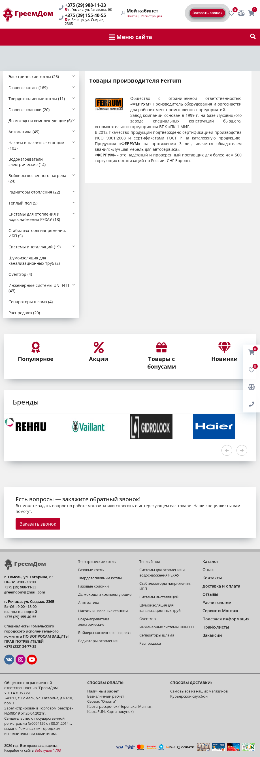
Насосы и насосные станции (103, 610)
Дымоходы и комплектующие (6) (40, 120)
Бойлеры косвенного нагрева (104, 632)
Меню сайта (130, 37)
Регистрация (151, 16)
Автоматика (88, 602)
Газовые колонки (93, 586)
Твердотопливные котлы (100, 577)
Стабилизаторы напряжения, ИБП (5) (37, 233)
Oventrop (147, 618)
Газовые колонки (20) (29, 109)
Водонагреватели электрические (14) (27, 161)
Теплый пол (149, 561)
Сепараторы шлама (156, 635)
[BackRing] (251, 404)
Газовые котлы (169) (28, 87)
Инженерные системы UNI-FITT (166, 626)
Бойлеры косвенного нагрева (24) (37, 178)
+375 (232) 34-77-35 (20, 646)
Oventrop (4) (20, 274)
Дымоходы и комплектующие (104, 594)
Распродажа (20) (24, 312)
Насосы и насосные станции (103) (36, 145)
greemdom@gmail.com (24, 592)
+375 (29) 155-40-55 (85, 15)
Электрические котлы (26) (33, 76)
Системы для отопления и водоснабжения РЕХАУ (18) (34, 216)
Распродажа (150, 643)
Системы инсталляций (158, 596)
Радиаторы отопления (98, 640)
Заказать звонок (38, 524)
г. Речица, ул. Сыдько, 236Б (84, 21)
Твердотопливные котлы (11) (36, 98)
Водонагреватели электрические (93, 621)
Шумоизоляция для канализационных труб (160, 608)
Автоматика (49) (23, 131)
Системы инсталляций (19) (34, 247)
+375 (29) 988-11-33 (85, 5)
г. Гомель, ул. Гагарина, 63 (90, 9)
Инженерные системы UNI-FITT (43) (39, 288)
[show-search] (253, 37)
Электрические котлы (97, 561)
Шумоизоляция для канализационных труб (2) (34, 260)
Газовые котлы (91, 569)
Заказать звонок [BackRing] (207, 13)
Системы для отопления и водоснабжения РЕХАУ (162, 572)
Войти (132, 16)
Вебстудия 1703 (48, 750)
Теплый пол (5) (22, 203)
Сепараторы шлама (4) (30, 301)
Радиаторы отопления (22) (34, 192)
